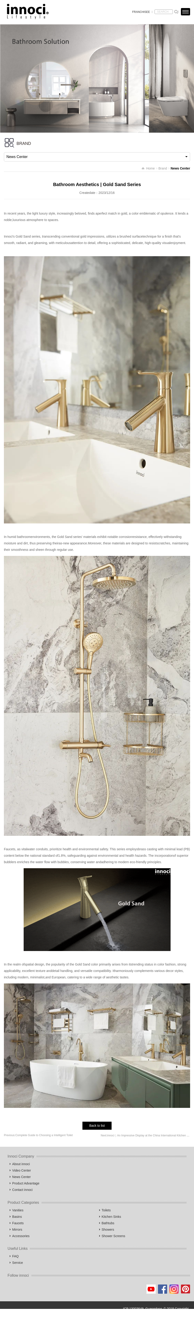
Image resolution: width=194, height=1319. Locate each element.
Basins (17, 1216)
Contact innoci (22, 1190)
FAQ (15, 1256)
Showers (108, 1229)
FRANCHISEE (141, 12)
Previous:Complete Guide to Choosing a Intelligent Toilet (38, 1135)
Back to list (97, 1125)
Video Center (21, 1170)
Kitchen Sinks (111, 1216)
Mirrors (17, 1229)
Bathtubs (108, 1223)
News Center (21, 1177)
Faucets (18, 1223)
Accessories (20, 1236)
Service (17, 1262)
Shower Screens (113, 1236)
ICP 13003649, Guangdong (142, 1308)
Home (150, 168)
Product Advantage (25, 1183)
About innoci (21, 1164)
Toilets (106, 1210)
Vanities (17, 1210)
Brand (162, 168)
